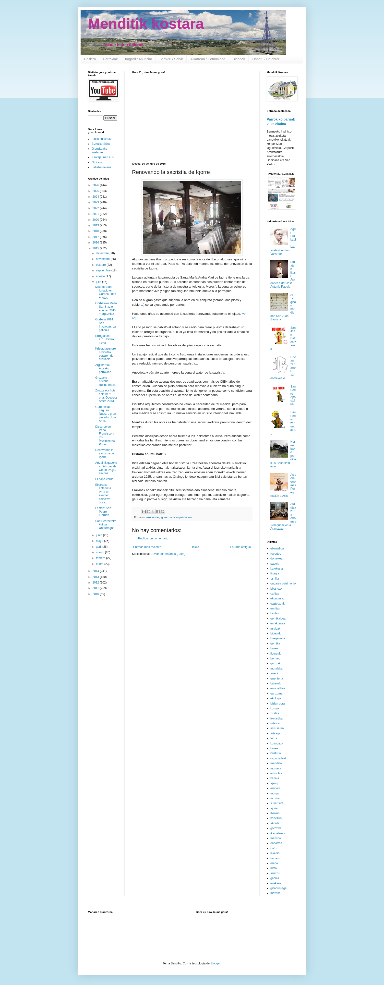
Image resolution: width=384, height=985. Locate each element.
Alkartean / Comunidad (207, 59)
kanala (274, 778)
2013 (96, 577)
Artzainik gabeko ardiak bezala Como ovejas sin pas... (106, 468)
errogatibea (277, 688)
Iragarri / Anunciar (138, 59)
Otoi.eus (97, 162)
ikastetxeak (277, 833)
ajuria (273, 808)
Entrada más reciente (147, 547)
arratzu (274, 873)
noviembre (103, 259)
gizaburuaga (278, 888)
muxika (275, 798)
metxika (275, 893)
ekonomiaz (152, 517)
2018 (96, 231)
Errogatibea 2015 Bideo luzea (104, 339)
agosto (101, 276)
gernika (275, 643)
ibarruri (274, 813)
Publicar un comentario (153, 538)
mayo (100, 541)
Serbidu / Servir (171, 59)
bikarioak (276, 588)
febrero (101, 558)
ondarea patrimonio (180, 517)
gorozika (275, 828)
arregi (274, 673)
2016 (96, 242)
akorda (274, 823)
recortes (275, 553)
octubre (101, 265)
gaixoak (275, 663)
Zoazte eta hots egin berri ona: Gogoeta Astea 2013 (106, 396)
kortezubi (276, 818)
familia (274, 578)
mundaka (276, 668)
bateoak (275, 683)
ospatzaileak (278, 758)
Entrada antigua (240, 547)
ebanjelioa (277, 548)
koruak (274, 708)
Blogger (215, 963)
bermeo (275, 658)
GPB (273, 848)
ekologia (275, 698)
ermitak (275, 608)
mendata (276, 763)
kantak (274, 613)
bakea (274, 648)
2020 (96, 219)
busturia (275, 753)
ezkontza (276, 773)
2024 (96, 196)
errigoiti (275, 788)
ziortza (274, 713)
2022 (96, 208)
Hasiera (90, 59)
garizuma (276, 693)
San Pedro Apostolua (293, 395)
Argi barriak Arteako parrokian (103, 368)
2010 (96, 594)
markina (275, 838)
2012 (96, 582)
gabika (274, 878)
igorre (164, 517)
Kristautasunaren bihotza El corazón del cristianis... (105, 354)
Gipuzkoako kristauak (99, 150)
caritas (274, 593)
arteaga (275, 733)
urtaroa (275, 723)
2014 (96, 571)
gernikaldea (278, 618)
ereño (274, 863)
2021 (96, 214)
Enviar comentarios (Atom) (168, 554)
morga (274, 793)
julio (99, 282)
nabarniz (276, 858)
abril (99, 546)
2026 (96, 185)
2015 (96, 248)
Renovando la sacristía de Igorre (104, 453)
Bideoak (239, 59)
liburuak (275, 653)
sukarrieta (276, 803)
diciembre (102, 253)
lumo (273, 868)
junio (99, 535)
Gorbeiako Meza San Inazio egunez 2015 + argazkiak (106, 309)
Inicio (195, 547)
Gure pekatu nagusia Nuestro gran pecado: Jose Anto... (105, 414)
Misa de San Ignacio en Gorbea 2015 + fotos (105, 292)
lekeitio (274, 853)
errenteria (276, 678)
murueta (275, 768)
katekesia (276, 568)
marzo (100, 552)
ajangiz (275, 783)
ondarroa (276, 843)
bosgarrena (277, 638)
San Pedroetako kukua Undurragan (105, 524)
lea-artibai (276, 718)
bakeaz (275, 748)
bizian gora (277, 703)
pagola (274, 563)
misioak (275, 628)
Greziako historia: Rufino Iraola (105, 381)
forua (273, 738)
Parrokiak (110, 59)
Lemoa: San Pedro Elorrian (103, 511)
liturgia (274, 573)
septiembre (103, 270)
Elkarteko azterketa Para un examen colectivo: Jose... (103, 493)
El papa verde (104, 479)
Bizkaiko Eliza (101, 144)
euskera (275, 883)
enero (100, 564)
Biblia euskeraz (101, 139)
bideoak (275, 633)
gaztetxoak (277, 603)
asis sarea (277, 728)
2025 (96, 191)
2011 (96, 588)
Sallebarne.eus (101, 167)
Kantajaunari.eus (103, 157)
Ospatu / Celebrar (265, 59)
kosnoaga (276, 743)
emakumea (277, 623)
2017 (96, 237)
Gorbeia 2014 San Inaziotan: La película (105, 325)
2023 (96, 202)
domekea (276, 558)
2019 (96, 225)
